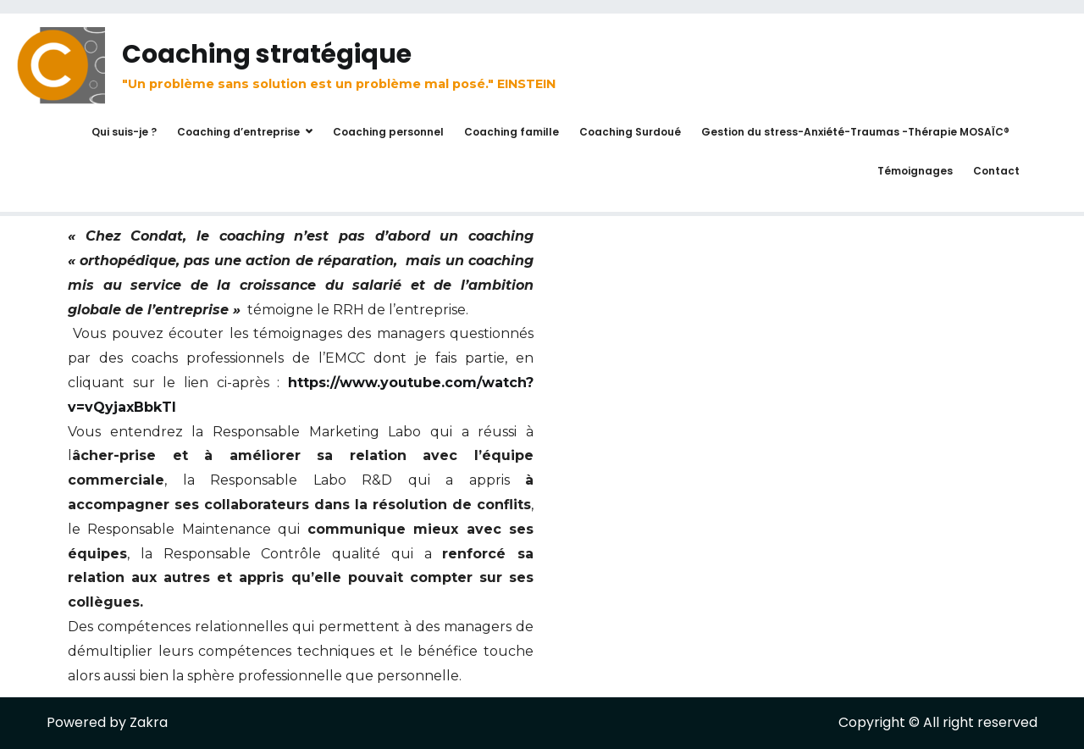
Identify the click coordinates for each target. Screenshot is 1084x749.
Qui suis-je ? (124, 132)
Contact (996, 171)
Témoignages (915, 171)
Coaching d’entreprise (238, 132)
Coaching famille (511, 132)
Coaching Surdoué (630, 132)
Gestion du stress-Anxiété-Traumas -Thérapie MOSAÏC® (855, 132)
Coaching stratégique (267, 54)
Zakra (149, 722)
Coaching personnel (388, 132)
